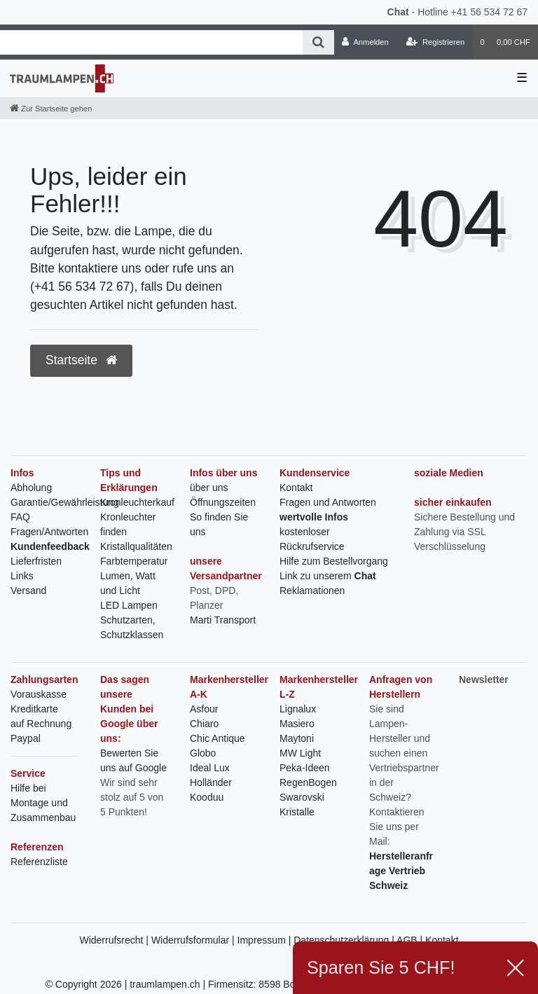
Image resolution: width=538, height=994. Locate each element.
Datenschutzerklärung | (345, 940)
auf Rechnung (41, 723)
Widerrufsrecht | (115, 940)
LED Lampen (129, 605)
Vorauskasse (39, 694)
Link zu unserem (328, 575)
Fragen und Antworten (328, 502)
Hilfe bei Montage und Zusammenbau (43, 802)
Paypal (26, 738)
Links (22, 575)
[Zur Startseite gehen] (51, 108)
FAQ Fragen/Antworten (49, 524)
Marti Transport (223, 620)
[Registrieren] (435, 42)
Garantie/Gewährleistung (65, 502)
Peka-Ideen (305, 767)
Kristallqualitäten (136, 546)
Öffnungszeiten (223, 502)
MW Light (300, 753)
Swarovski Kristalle (302, 804)
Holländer (211, 782)
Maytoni (297, 738)
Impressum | (265, 940)
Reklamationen (312, 590)
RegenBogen (308, 782)
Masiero (297, 723)
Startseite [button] (81, 360)
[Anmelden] (365, 42)
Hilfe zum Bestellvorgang (334, 561)
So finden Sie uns (219, 524)
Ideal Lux (210, 767)
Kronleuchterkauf (137, 502)
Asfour (204, 709)
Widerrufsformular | (194, 940)
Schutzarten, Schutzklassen (131, 627)
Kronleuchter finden (128, 524)
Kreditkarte (34, 709)
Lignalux (298, 709)
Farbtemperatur (133, 561)
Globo (203, 753)
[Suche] (318, 42)
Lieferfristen (36, 561)
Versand (28, 590)
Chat (398, 12)
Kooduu (206, 797)
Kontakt (296, 487)
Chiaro (204, 723)
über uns (209, 487)
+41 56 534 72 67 (489, 12)
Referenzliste (39, 861)
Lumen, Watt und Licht (128, 583)
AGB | (410, 940)
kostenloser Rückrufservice (312, 539)
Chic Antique (217, 738)
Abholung (31, 487)
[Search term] (151, 42)
